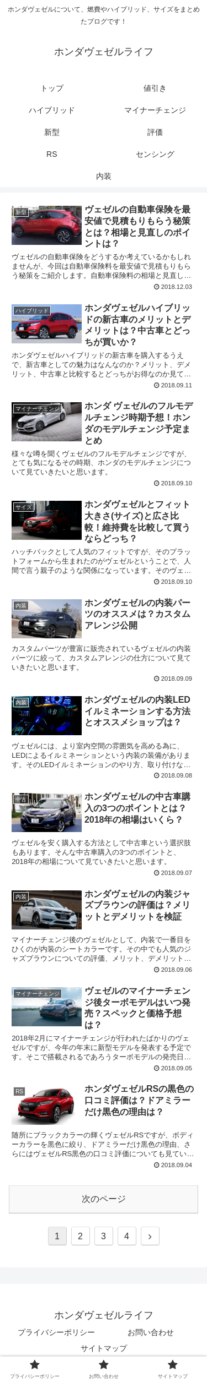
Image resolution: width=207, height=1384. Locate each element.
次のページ (104, 1199)
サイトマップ (104, 1348)
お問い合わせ (151, 1332)
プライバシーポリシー (56, 1332)
